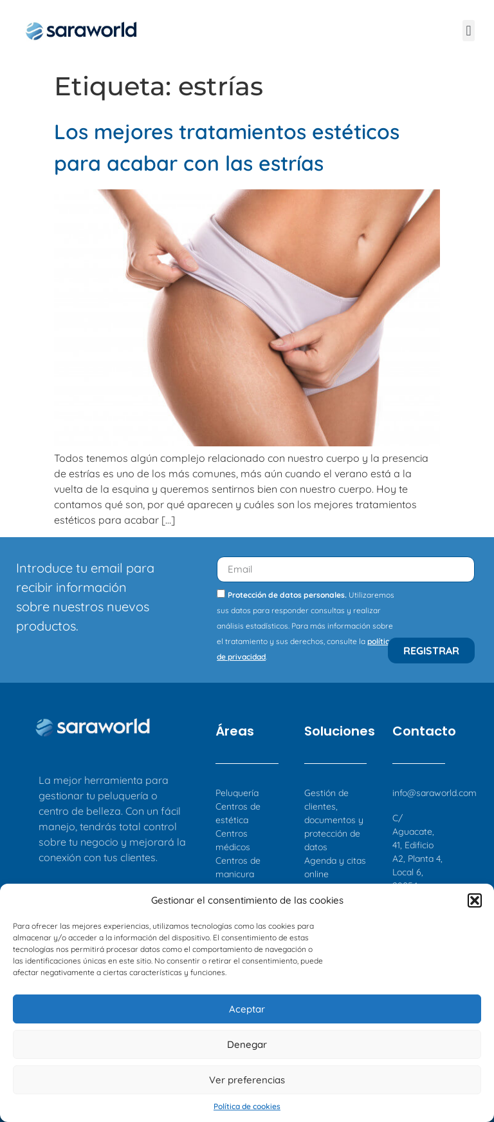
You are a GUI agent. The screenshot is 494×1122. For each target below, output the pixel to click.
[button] (474, 900)
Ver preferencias (247, 1080)
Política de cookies (247, 1106)
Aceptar (247, 1009)
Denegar (247, 1044)
